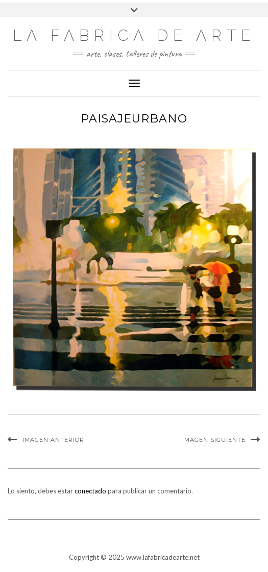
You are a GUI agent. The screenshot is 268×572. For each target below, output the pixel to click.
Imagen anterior (53, 439)
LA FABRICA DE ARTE (134, 35)
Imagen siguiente (214, 439)
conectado (90, 491)
